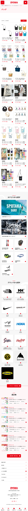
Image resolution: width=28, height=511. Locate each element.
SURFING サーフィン (7, 5)
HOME (2, 5)
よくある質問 (4, 471)
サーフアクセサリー (15, 5)
